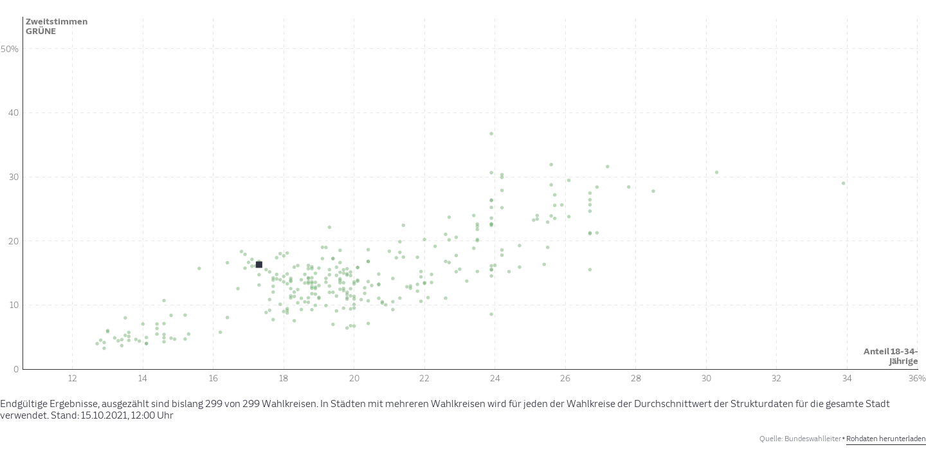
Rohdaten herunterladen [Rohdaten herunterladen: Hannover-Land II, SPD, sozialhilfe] (886, 439)
